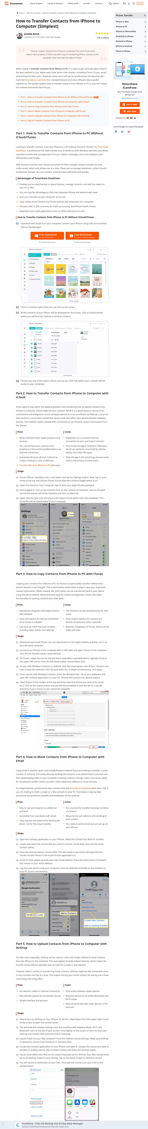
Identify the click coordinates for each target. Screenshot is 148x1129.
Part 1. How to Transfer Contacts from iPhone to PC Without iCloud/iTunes (57, 97)
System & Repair (36, 3)
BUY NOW (129, 111)
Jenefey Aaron (31, 33)
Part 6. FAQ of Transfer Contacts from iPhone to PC (45, 120)
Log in (140, 3)
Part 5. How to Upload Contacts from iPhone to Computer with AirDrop (55, 115)
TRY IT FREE (129, 104)
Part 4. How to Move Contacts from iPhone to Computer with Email (53, 111)
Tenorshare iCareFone (35, 79)
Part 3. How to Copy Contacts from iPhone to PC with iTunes (50, 106)
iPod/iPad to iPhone (125, 36)
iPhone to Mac (122, 21)
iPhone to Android (124, 46)
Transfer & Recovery (55, 3)
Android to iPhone (124, 41)
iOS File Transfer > (34, 13)
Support (114, 3)
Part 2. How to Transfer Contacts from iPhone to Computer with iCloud (55, 101)
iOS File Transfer (53, 37)
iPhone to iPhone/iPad (126, 31)
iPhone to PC (121, 26)
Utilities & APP (73, 3)
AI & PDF (86, 3)
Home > (22, 13)
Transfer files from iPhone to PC (34, 465)
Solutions (98, 3)
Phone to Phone (123, 51)
